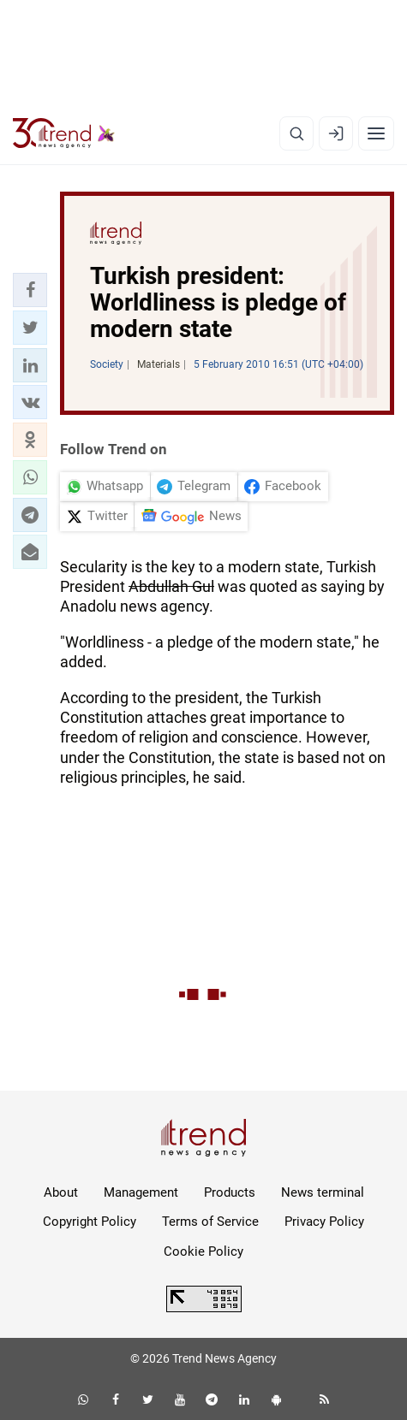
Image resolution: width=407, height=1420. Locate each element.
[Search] (296, 133)
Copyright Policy (89, 1221)
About (61, 1192)
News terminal (322, 1192)
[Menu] (376, 133)
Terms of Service (210, 1221)
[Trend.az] (64, 133)
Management (141, 1192)
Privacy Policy (324, 1221)
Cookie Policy (203, 1251)
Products (229, 1192)
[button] (30, 290)
